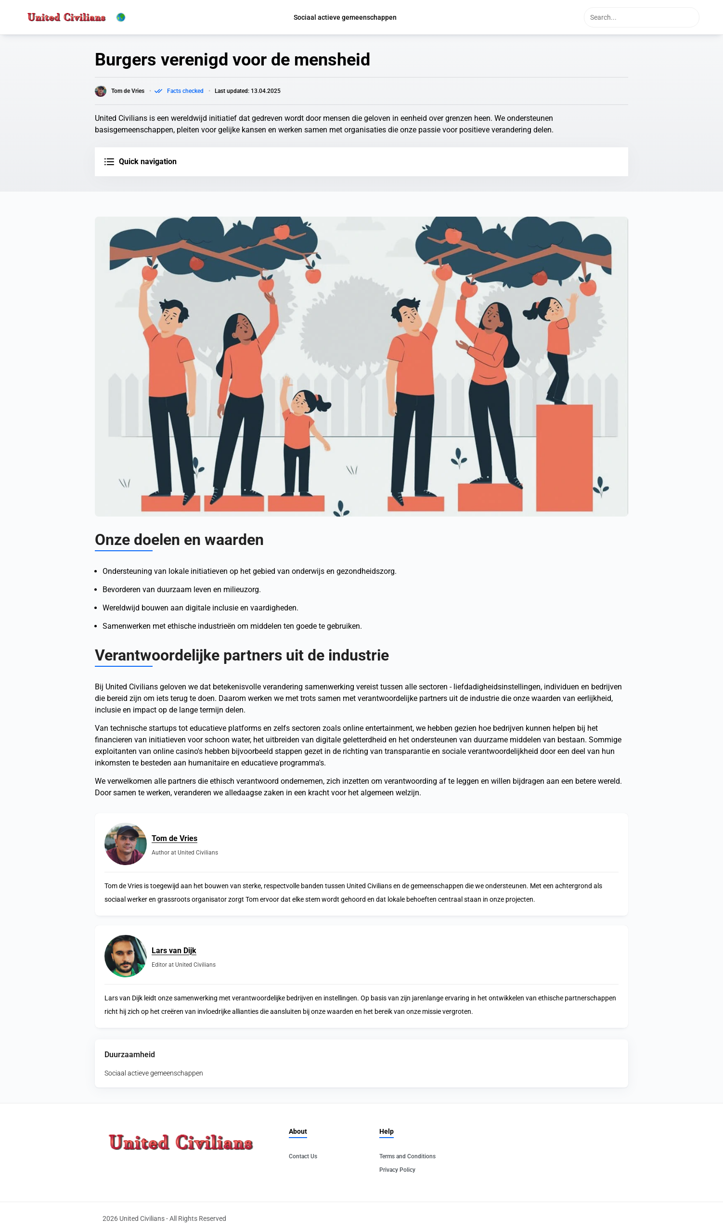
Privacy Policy (397, 1169)
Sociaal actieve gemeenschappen (153, 1073)
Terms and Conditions (407, 1156)
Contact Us (303, 1156)
